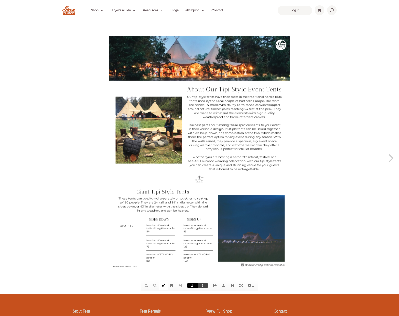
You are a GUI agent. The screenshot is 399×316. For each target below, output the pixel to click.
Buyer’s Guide (120, 10)
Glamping (192, 10)
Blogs (174, 10)
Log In (295, 10)
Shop (94, 10)
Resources (150, 10)
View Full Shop (219, 311)
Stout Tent (81, 311)
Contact (217, 10)
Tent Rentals (150, 311)
